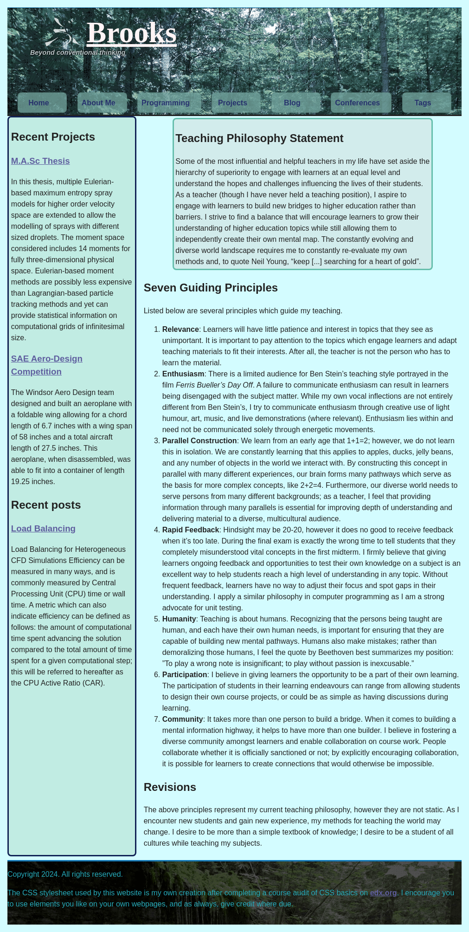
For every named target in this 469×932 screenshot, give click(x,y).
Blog (292, 103)
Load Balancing (43, 528)
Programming (165, 103)
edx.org (383, 893)
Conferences (357, 103)
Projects (232, 103)
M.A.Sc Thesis (40, 161)
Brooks (132, 32)
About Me (99, 103)
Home (38, 103)
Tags (423, 103)
